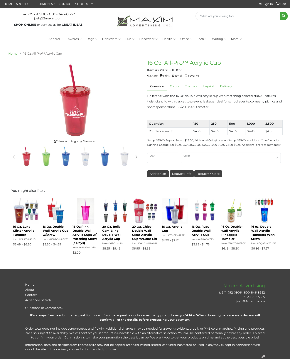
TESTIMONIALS (45, 4)
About (29, 289)
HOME (8, 4)
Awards (75, 39)
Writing (219, 39)
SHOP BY (82, 4)
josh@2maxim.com (48, 18)
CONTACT (66, 4)
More (236, 39)
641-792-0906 (34, 14)
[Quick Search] (237, 16)
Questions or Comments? (44, 308)
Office (186, 39)
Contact (31, 295)
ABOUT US (23, 4)
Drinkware (111, 39)
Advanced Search (38, 300)
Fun (129, 39)
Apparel (55, 39)
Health (169, 39)
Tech (202, 39)
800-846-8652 (62, 14)
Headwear (148, 39)
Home (29, 284)
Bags (92, 39)
